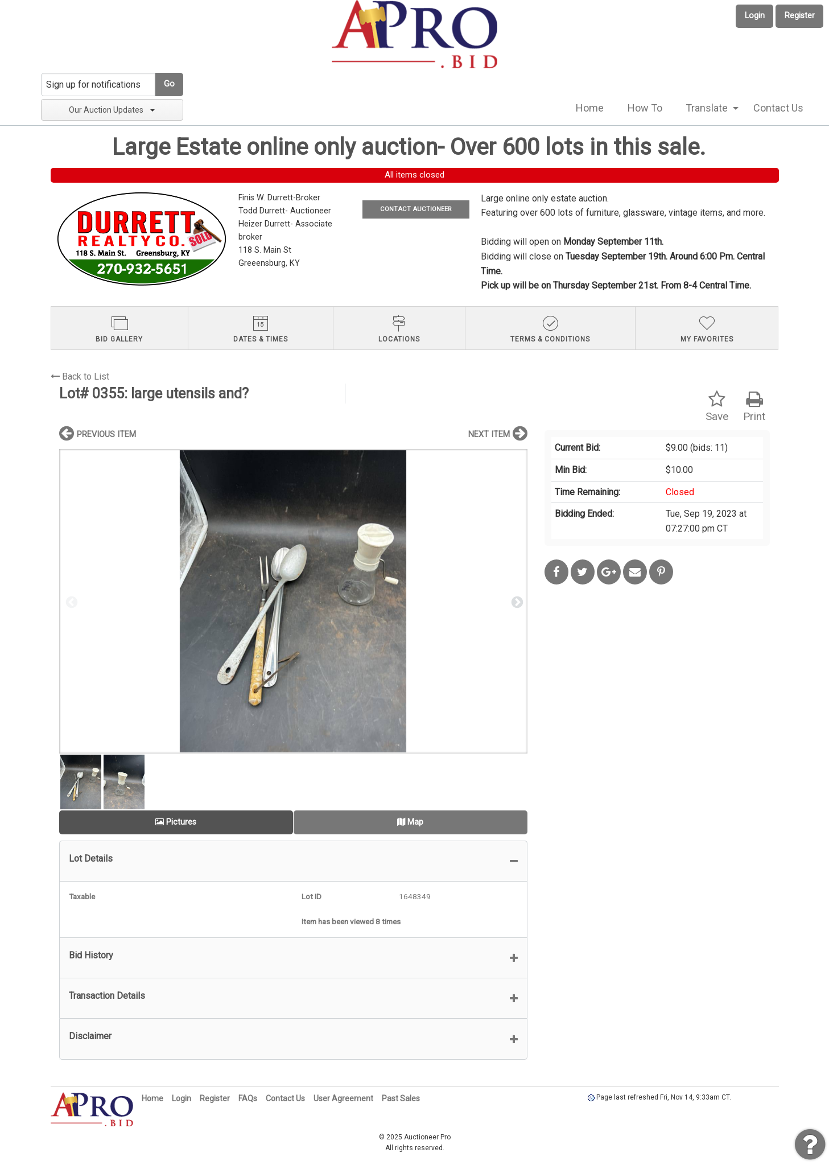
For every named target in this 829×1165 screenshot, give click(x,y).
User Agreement (343, 1098)
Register (800, 15)
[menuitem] (590, 108)
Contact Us (778, 108)
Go (169, 84)
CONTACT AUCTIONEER (415, 209)
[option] (293, 601)
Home (590, 108)
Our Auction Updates (112, 109)
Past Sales (401, 1098)
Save (717, 406)
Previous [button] (70, 601)
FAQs (247, 1098)
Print (754, 406)
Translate (707, 108)
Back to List (80, 376)
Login (755, 15)
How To (645, 108)
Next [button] (516, 601)
